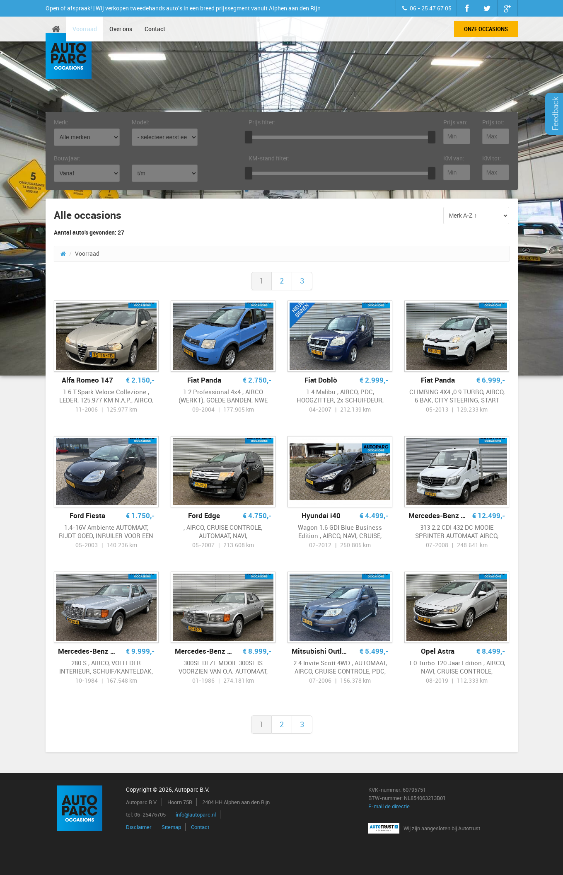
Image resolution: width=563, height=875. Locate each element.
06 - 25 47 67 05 (426, 8)
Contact (155, 29)
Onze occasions (486, 29)
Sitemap (171, 827)
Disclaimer (139, 827)
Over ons (120, 29)
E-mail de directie (389, 806)
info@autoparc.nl (196, 814)
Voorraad (84, 29)
